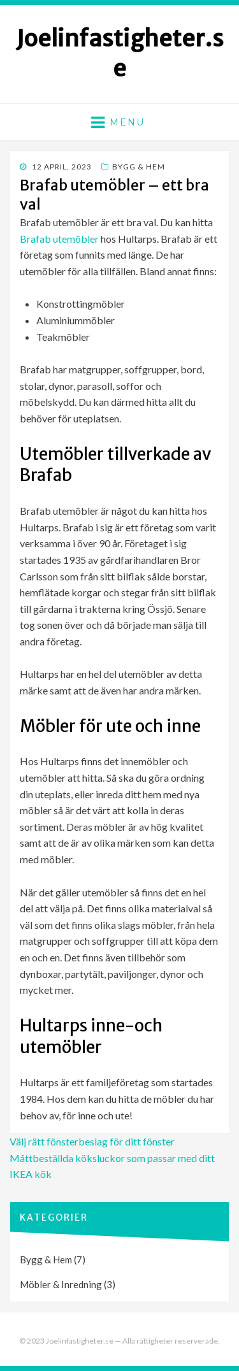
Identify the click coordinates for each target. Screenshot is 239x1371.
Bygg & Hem (138, 166)
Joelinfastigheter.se (120, 53)
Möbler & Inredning (61, 1284)
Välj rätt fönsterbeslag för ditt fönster (92, 1141)
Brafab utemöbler (59, 239)
